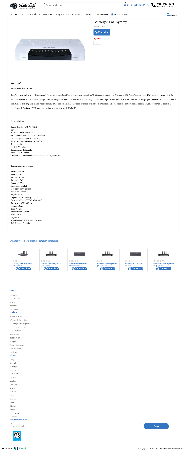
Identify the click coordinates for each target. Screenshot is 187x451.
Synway (13, 399)
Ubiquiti (13, 359)
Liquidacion (63, 14)
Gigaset (13, 406)
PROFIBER (14, 370)
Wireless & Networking (18, 320)
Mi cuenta (13, 295)
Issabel (12, 402)
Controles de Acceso (17, 327)
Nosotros (102, 14)
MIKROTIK (14, 374)
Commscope (14, 413)
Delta (12, 395)
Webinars (48, 14)
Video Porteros (15, 330)
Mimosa (13, 391)
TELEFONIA (15, 338)
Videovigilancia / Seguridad (20, 323)
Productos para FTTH (18, 316)
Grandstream (14, 384)
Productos (17, 14)
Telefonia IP (14, 334)
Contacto (77, 14)
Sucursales (14, 309)
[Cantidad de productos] (97, 43)
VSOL (12, 388)
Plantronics (14, 417)
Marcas (90, 14)
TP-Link (13, 363)
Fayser (12, 409)
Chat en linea (15, 298)
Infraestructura (15, 348)
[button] (172, 15)
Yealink (13, 381)
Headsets (13, 352)
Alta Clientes (120, 14)
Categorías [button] (32, 14)
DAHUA (13, 377)
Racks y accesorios (17, 345)
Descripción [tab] (16, 83)
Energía (13, 341)
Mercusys (13, 366)
